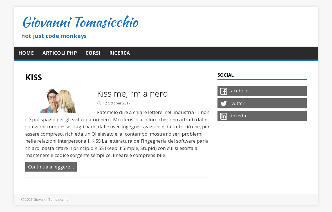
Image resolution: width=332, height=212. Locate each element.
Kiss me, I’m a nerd (132, 93)
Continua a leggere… (51, 166)
